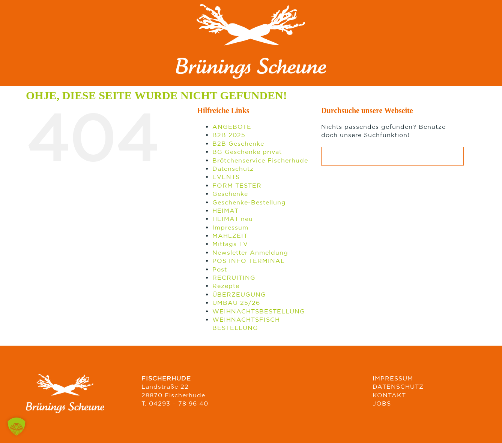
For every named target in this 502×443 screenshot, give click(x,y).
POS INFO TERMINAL (248, 260)
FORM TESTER (237, 185)
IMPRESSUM (393, 378)
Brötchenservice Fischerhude (260, 160)
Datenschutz (233, 168)
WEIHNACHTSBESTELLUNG (258, 311)
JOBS (382, 403)
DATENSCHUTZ (398, 386)
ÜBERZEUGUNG (239, 294)
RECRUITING (234, 277)
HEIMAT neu (232, 218)
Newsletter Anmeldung (250, 252)
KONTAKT (389, 395)
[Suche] (330, 156)
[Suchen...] (392, 156)
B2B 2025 (228, 134)
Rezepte (225, 285)
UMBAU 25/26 (236, 302)
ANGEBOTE (231, 126)
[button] (16, 426)
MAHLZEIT (230, 235)
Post (219, 269)
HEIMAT (225, 210)
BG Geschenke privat (247, 151)
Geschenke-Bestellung (249, 202)
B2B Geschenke (238, 143)
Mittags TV (230, 243)
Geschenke (230, 193)
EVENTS (226, 176)
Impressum (230, 227)
